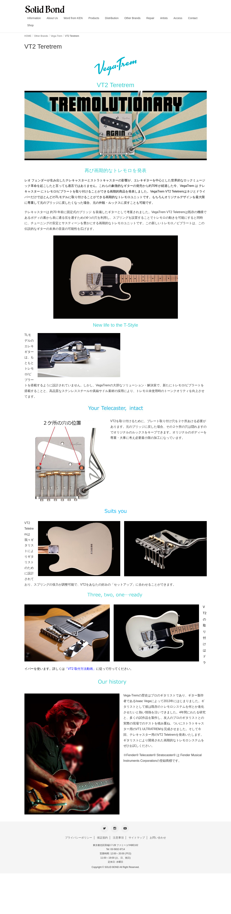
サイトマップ (137, 836)
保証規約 (102, 836)
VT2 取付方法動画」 (82, 668)
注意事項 (118, 836)
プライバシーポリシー (78, 836)
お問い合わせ (158, 836)
